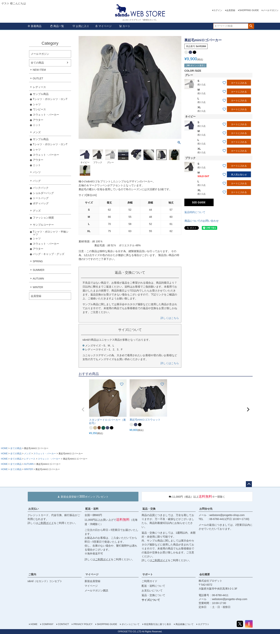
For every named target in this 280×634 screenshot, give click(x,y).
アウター (38, 120)
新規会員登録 (92, 581)
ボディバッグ (41, 203)
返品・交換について (153, 595)
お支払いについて (152, 590)
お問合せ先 (205, 508)
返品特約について (194, 212)
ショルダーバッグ (43, 193)
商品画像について (185, 624)
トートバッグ (41, 198)
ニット (37, 125)
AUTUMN (38, 278)
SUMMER (38, 269)
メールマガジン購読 (96, 590)
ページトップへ (249, 484)
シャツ (37, 104)
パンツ (37, 172)
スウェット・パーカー (46, 114)
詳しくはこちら (170, 317)
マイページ (103, 26)
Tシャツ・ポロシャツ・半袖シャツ (51, 233)
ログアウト (203, 624)
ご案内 (32, 574)
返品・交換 (148, 508)
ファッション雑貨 (43, 217)
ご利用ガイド (46, 522)
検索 (251, 26)
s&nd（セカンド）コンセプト (45, 581)
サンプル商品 (41, 94)
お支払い (33, 508)
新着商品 (34, 26)
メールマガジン (270, 10)
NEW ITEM (39, 69)
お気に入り (81, 26)
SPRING (38, 261)
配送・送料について (153, 585)
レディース (39, 87)
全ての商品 (37, 62)
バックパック (41, 187)
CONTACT (63, 624)
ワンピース (39, 109)
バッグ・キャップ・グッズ (48, 254)
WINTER (38, 287)
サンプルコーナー (43, 224)
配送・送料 (91, 508)
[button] (83, 409)
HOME (4, 448)
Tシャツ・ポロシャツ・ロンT (50, 99)
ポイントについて (131, 624)
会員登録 (230, 10)
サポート (147, 574)
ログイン (217, 10)
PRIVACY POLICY (82, 624)
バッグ (37, 180)
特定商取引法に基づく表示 (157, 624)
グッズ (37, 210)
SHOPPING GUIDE (249, 10)
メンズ (37, 132)
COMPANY (47, 624)
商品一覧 (57, 26)
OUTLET (38, 78)
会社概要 (204, 574)
